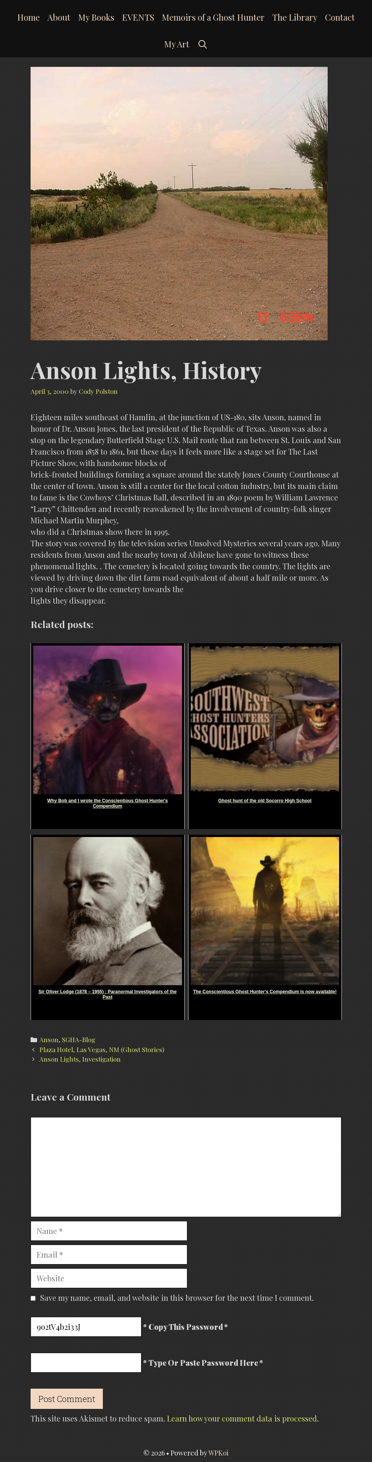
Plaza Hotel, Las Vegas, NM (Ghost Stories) (101, 1049)
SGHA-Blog (78, 1039)
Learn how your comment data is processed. (243, 1418)
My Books (96, 17)
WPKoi (218, 1452)
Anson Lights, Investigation (80, 1059)
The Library (294, 17)
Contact (340, 17)
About (58, 17)
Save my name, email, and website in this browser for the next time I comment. (177, 1297)
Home (28, 17)
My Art (176, 44)
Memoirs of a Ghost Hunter (213, 17)
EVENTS (138, 17)
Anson (48, 1039)
